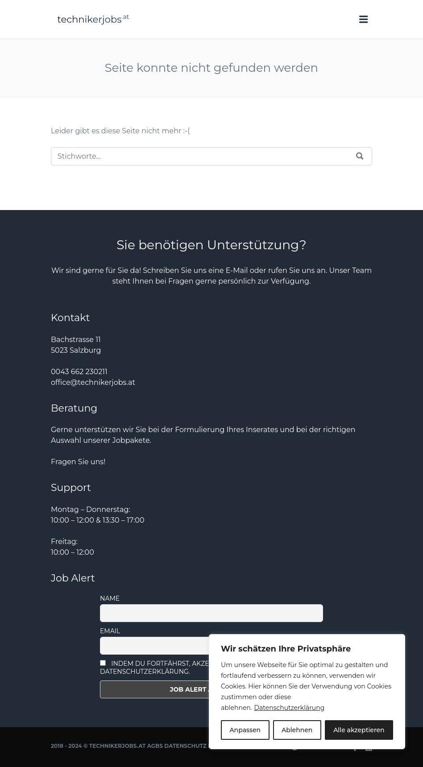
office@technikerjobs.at (93, 382)
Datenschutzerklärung (289, 708)
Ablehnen (297, 730)
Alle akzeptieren (358, 730)
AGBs (155, 745)
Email (110, 631)
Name (110, 598)
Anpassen (245, 730)
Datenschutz (185, 745)
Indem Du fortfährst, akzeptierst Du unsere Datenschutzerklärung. (187, 668)
